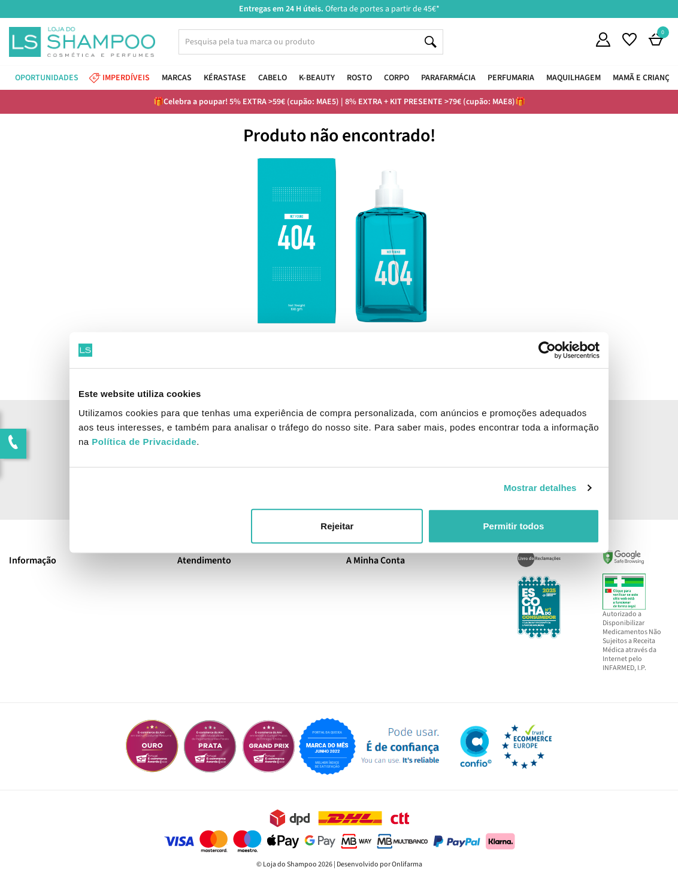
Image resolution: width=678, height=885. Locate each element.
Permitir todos (513, 525)
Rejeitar (336, 525)
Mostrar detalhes (540, 488)
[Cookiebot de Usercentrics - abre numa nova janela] (547, 350)
